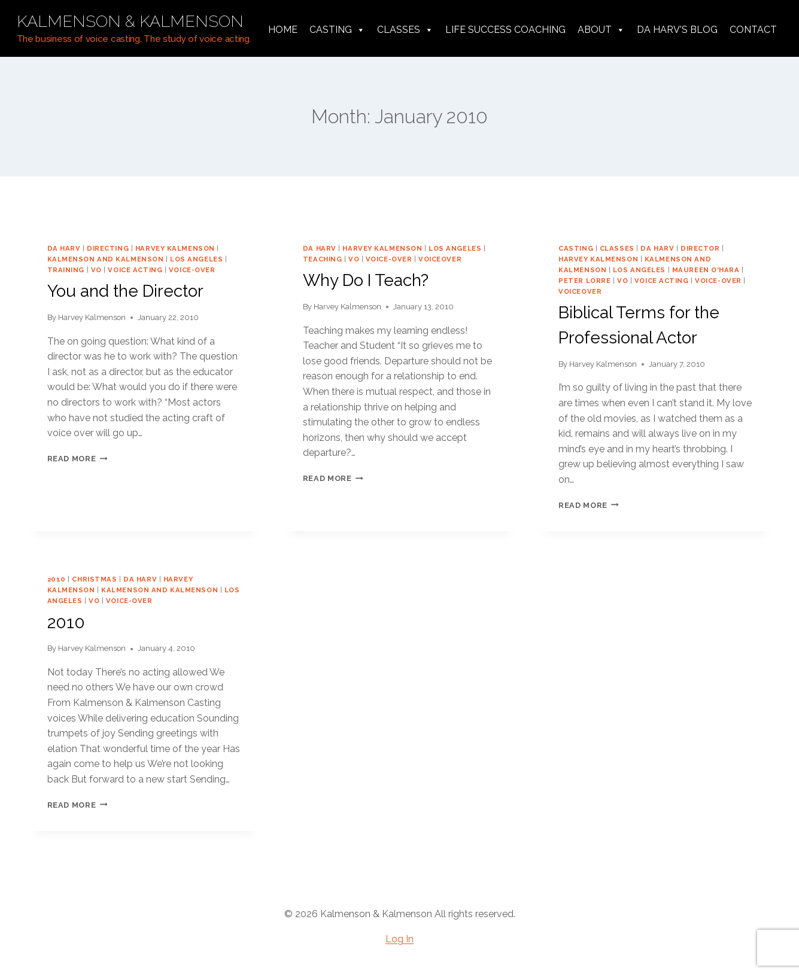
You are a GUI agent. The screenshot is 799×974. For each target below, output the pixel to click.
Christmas (94, 579)
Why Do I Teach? (366, 280)
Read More (77, 458)
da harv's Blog (677, 29)
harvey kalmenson (175, 248)
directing (108, 248)
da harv (64, 248)
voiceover (439, 259)
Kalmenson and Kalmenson (105, 259)
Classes (405, 30)
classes (617, 248)
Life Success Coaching (505, 29)
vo (96, 270)
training (65, 270)
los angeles (196, 259)
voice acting (135, 270)
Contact (753, 29)
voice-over (192, 270)
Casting (337, 30)
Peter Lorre (584, 280)
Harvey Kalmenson (92, 317)
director (699, 248)
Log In (399, 939)
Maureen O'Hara (706, 270)
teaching (322, 259)
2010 (56, 579)
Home (282, 29)
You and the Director (125, 291)
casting (575, 248)
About (601, 30)
